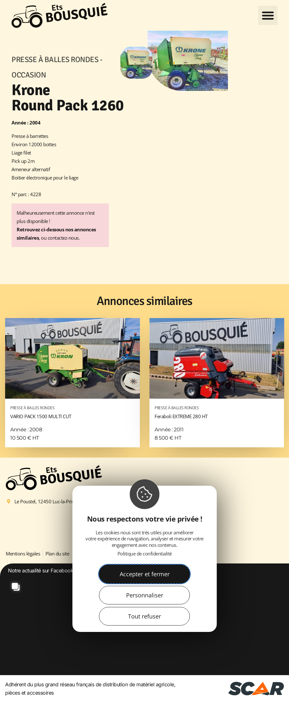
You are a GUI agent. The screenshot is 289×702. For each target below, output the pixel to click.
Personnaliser (144, 595)
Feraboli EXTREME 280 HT (217, 411)
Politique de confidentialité (144, 553)
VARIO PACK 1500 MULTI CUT (72, 411)
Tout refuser (144, 616)
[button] (267, 15)
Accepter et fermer (145, 574)
